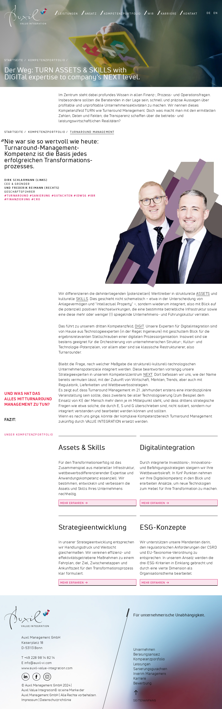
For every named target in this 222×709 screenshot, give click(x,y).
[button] (146, 695)
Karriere (168, 13)
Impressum (29, 700)
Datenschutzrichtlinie (55, 700)
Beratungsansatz (146, 654)
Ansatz (91, 13)
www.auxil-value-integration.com (47, 668)
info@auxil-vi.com (38, 663)
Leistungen (68, 13)
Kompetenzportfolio (122, 13)
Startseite (13, 60)
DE (209, 13)
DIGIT (139, 326)
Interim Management (149, 674)
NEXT (147, 374)
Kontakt (190, 13)
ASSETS (203, 293)
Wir (151, 13)
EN (216, 13)
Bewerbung (142, 683)
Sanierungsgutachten (150, 669)
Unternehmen (144, 649)
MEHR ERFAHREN (72, 503)
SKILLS (82, 299)
